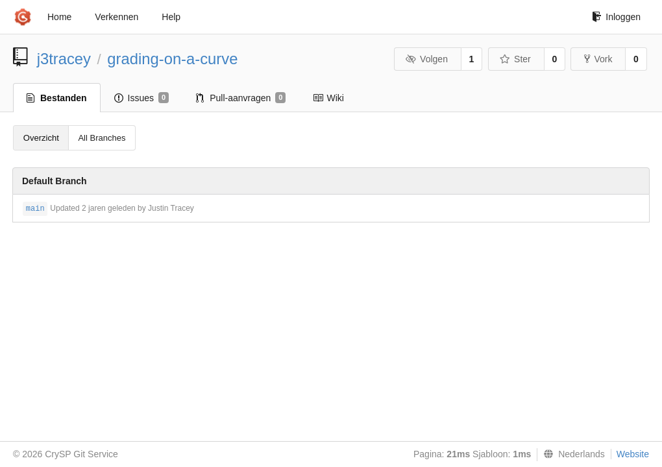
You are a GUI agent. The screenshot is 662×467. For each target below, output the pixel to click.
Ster (515, 59)
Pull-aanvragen (241, 98)
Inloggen (616, 17)
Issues (141, 98)
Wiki (328, 98)
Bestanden (57, 98)
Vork (598, 59)
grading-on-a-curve (172, 58)
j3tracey (64, 58)
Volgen (427, 59)
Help (171, 17)
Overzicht (41, 138)
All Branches (101, 138)
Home (59, 17)
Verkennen (116, 17)
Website (633, 454)
